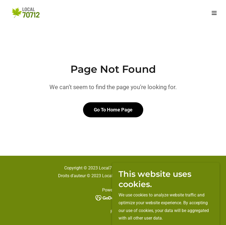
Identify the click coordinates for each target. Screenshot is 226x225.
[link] (26, 13)
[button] (214, 13)
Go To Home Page (113, 110)
